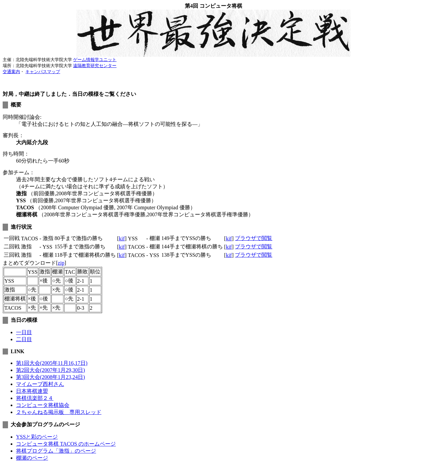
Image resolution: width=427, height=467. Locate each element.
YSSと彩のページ (37, 437)
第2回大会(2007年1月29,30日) (50, 370)
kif (122, 238)
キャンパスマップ (42, 71)
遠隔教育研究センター (94, 65)
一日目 (24, 332)
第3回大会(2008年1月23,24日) (50, 377)
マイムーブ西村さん (40, 384)
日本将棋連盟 (32, 391)
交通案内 (11, 71)
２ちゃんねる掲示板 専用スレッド (58, 412)
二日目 (24, 339)
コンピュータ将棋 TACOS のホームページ (66, 444)
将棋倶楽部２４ (34, 398)
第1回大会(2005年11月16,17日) (51, 363)
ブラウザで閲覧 (253, 238)
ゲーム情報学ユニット (94, 59)
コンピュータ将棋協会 (42, 405)
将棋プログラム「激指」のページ (56, 451)
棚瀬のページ (32, 458)
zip (61, 263)
